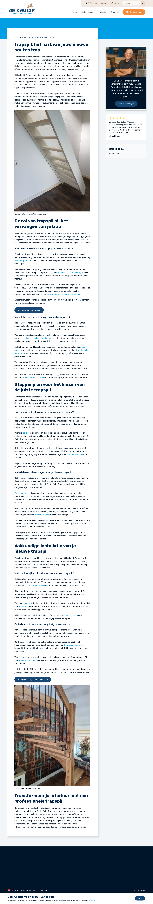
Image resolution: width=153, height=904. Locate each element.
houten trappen (43, 890)
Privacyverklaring (139, 890)
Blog (105, 3)
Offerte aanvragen (134, 12)
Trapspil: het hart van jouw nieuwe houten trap (38, 37)
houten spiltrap (71, 645)
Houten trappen (88, 12)
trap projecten (71, 615)
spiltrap (26, 433)
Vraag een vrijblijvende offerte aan (33, 679)
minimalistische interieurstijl (68, 272)
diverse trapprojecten (34, 377)
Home (74, 12)
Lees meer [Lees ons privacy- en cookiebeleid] (92, 900)
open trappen (20, 260)
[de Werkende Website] (9, 890)
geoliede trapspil (42, 515)
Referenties (92, 3)
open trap (27, 603)
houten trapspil (38, 585)
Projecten (102, 12)
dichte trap (23, 606)
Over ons (115, 12)
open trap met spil (26, 660)
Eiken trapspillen (21, 493)
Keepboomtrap (114, 153)
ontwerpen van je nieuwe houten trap (64, 294)
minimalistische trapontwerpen (38, 338)
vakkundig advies (75, 454)
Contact (117, 3)
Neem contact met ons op (29, 310)
